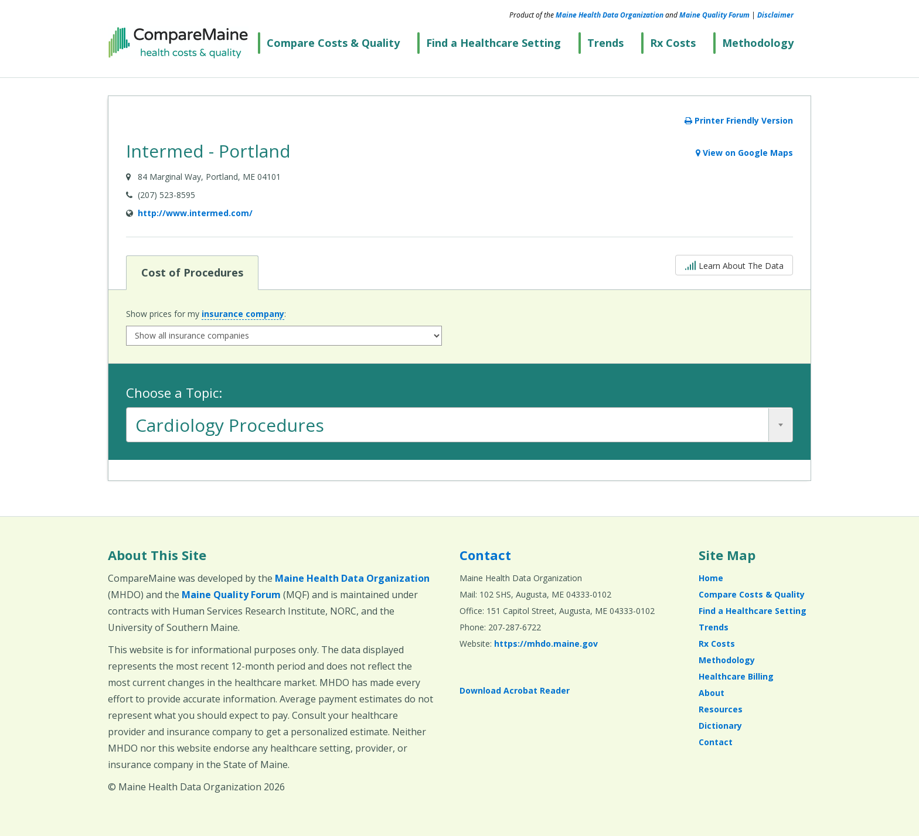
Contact (485, 555)
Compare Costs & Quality (333, 43)
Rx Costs (673, 43)
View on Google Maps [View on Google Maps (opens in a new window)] (744, 152)
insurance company (243, 313)
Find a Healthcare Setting (493, 43)
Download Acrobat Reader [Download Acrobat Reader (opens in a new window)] (515, 690)
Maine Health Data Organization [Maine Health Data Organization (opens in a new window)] (609, 15)
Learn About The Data (734, 264)
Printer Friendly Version (739, 120)
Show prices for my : (206, 314)
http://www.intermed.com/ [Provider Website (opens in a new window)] (195, 213)
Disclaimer (775, 15)
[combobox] (459, 424)
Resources (721, 709)
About (711, 692)
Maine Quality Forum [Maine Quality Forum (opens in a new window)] (714, 15)
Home (711, 578)
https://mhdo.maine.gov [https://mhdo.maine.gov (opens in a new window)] (546, 643)
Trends (605, 43)
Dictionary (720, 725)
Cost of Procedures (192, 271)
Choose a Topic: (174, 392)
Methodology (758, 43)
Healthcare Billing (736, 676)
